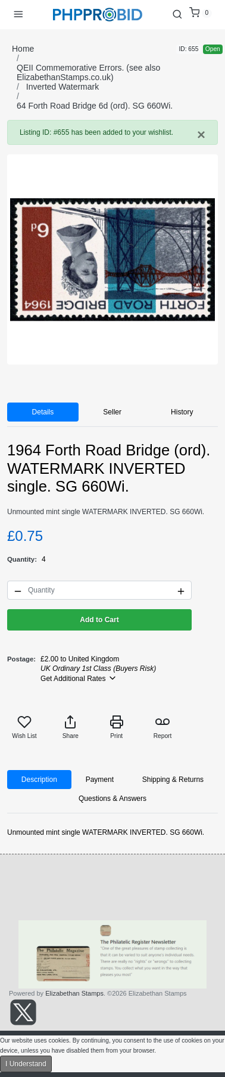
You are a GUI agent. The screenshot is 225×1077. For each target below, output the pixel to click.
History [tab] (182, 412)
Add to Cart (99, 620)
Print (117, 727)
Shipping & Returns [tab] (173, 779)
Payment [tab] (100, 779)
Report (163, 727)
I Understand (25, 1064)
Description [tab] (39, 779)
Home (23, 48)
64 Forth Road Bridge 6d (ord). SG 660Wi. (95, 105)
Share (70, 727)
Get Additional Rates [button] (78, 678)
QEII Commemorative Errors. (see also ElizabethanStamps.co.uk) (88, 72)
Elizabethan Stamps (74, 993)
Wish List (24, 727)
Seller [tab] (112, 412)
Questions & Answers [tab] (112, 798)
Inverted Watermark (62, 86)
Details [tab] (43, 412)
